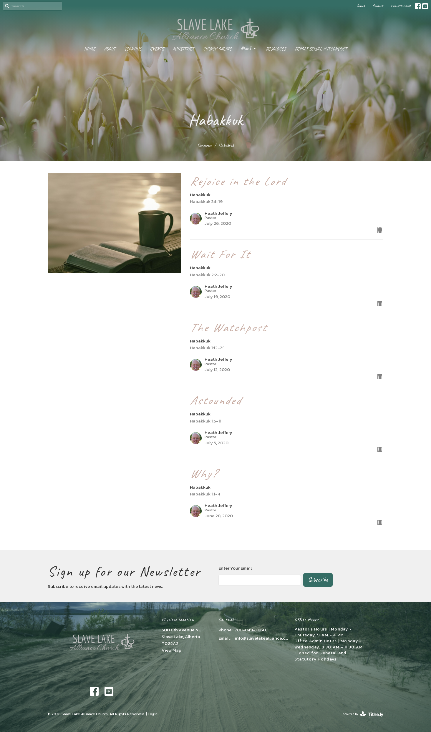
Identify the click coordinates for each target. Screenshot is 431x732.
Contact (378, 6)
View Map (171, 650)
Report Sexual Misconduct (321, 49)
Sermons (132, 49)
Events (157, 49)
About (109, 49)
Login (153, 714)
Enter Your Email (235, 568)
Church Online (217, 49)
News (249, 48)
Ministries (183, 49)
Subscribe (318, 579)
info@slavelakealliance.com (262, 638)
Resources (276, 49)
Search (360, 6)
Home (89, 49)
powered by (363, 714)
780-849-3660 (400, 6)
